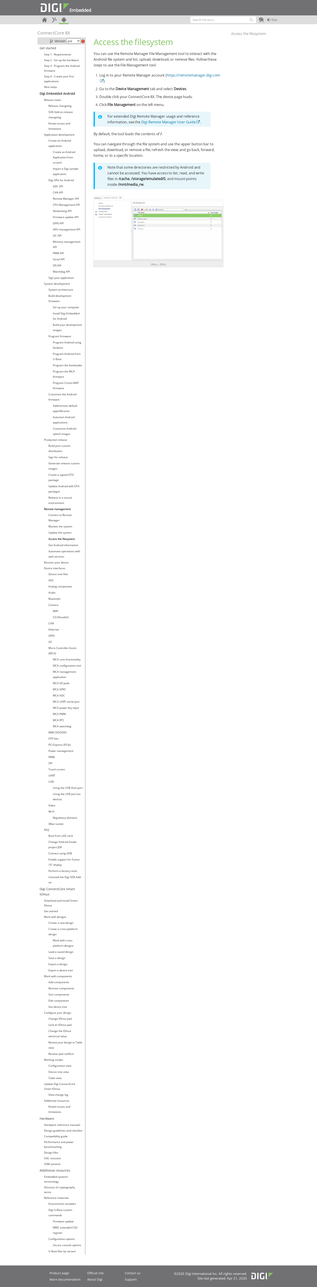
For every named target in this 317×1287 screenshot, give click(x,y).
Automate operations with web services (64, 553)
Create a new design (61, 923)
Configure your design (57, 1013)
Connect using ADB (60, 853)
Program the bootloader (67, 365)
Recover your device (56, 562)
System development (57, 284)
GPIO (51, 636)
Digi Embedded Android (57, 93)
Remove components (61, 988)
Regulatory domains (65, 818)
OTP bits (53, 738)
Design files (51, 1152)
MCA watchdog (62, 726)
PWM (51, 757)
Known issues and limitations (59, 126)
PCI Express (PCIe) (59, 745)
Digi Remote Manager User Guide (168, 122)
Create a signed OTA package (61, 477)
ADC (51, 580)
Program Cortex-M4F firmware (66, 385)
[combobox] (223, 20)
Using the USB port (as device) (67, 796)
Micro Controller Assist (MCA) (62, 650)
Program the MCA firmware (64, 374)
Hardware (47, 1118)
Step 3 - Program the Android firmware (62, 68)
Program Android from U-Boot (67, 356)
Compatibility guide (56, 1136)
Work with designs (55, 917)
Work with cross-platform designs (63, 943)
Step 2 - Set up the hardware (61, 60)
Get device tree (57, 1007)
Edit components (58, 1001)
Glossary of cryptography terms (59, 1189)
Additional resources (56, 1101)
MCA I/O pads (61, 683)
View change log (58, 1095)
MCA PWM (59, 714)
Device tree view (58, 1072)
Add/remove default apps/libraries (65, 408)
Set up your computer (66, 307)
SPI (50, 763)
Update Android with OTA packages (63, 488)
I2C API (57, 235)
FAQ (46, 830)
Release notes (52, 100)
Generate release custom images (64, 465)
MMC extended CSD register (65, 1230)
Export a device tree (60, 970)
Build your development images (67, 327)
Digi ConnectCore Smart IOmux (57, 891)
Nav (272, 20)
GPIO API (58, 223)
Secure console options (67, 1245)
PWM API (58, 253)
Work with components (58, 976)
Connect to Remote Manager (60, 517)
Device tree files (58, 574)
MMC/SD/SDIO (57, 732)
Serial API (59, 259)
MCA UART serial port (66, 702)
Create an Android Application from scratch (64, 157)
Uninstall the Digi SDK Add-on (64, 879)
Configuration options (61, 1239)
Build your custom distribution (59, 448)
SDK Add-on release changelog (60, 114)
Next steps (50, 87)
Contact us (132, 1273)
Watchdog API (61, 271)
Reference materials (56, 1198)
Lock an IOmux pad (60, 1025)
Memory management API (66, 244)
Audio (51, 592)
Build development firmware (59, 298)
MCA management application (64, 674)
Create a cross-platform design (63, 931)
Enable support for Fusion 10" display (64, 862)
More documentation (65, 1279)
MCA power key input (66, 708)
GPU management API (66, 229)
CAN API (58, 192)
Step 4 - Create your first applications (59, 79)
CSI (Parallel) (60, 617)
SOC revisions (52, 1158)
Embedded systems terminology (56, 1179)
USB (51, 782)
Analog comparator (60, 586)
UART (51, 775)
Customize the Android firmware (62, 396)
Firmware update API (65, 217)
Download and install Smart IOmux (61, 903)
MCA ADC (59, 695)
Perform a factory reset (62, 871)
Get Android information (63, 545)
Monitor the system (60, 526)
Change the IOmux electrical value (59, 1033)
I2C (50, 642)
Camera (53, 605)
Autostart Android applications (64, 419)
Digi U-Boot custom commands (60, 1212)
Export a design (57, 964)
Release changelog (60, 106)
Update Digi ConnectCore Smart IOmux (59, 1086)
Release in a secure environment (60, 500)
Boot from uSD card (60, 836)
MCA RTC (58, 720)
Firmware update (63, 1221)
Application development (59, 135)
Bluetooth (54, 599)
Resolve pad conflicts (61, 1054)
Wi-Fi (51, 811)
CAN (51, 623)
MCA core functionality (67, 659)
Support (131, 1279)
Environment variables (62, 1204)
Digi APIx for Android (61, 180)
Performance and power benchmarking (59, 1144)
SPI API (57, 265)
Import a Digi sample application (65, 171)
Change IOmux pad (60, 1019)
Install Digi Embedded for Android (66, 316)
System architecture (60, 290)
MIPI (55, 611)
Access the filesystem (61, 539)
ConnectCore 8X (53, 33)
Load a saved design (60, 952)
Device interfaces (54, 568)
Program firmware (59, 336)
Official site (95, 1273)
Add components (58, 982)
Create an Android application (59, 143)
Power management (60, 751)
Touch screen (56, 769)
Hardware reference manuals (62, 1125)
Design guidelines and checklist (63, 1130)
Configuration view (59, 1066)
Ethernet (53, 629)
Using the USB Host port (68, 788)
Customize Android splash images (64, 431)
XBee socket (55, 824)
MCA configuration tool (67, 665)
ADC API (58, 186)
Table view (54, 1078)
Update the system (60, 532)
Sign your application (61, 278)
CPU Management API (66, 205)
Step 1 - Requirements (57, 54)
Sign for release (58, 457)
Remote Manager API (66, 199)
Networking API (62, 211)
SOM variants (52, 1164)
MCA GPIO (59, 689)
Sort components (58, 994)
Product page (59, 1273)
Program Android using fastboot (67, 345)
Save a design (56, 958)
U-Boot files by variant (62, 1251)
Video (51, 805)
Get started (48, 48)
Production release (55, 440)
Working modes (53, 1060)
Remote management (57, 509)
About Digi (95, 1279)
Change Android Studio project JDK (62, 844)
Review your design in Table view (65, 1045)
